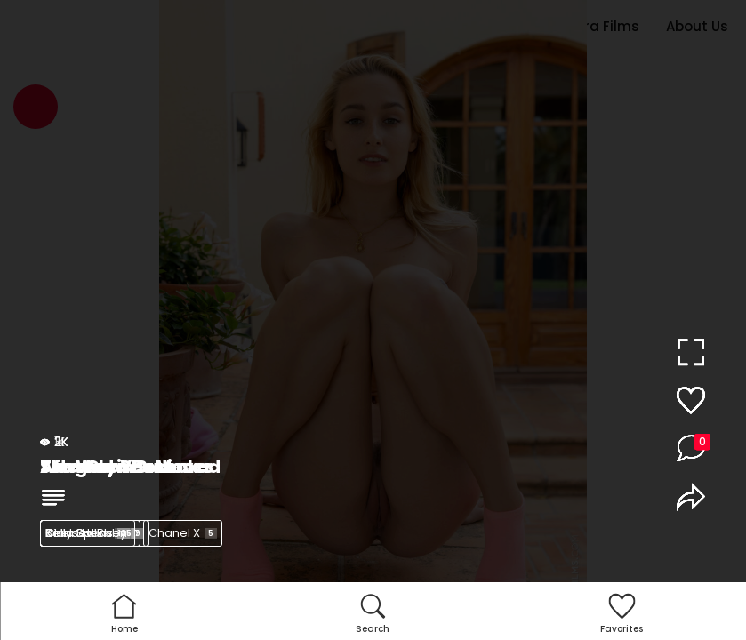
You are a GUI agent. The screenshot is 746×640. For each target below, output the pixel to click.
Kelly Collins (90, 532)
